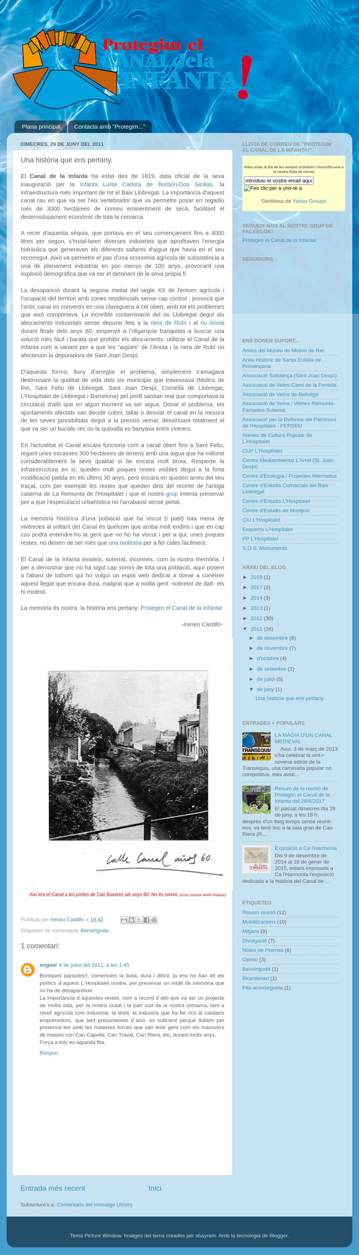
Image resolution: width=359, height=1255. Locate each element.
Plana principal (41, 126)
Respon (49, 1053)
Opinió (250, 959)
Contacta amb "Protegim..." (109, 126)
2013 (257, 608)
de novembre (273, 648)
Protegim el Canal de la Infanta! (181, 608)
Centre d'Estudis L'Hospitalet (276, 501)
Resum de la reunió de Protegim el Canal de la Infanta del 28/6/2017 (302, 795)
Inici (155, 1188)
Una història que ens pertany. (290, 698)
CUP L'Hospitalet (262, 451)
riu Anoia (212, 323)
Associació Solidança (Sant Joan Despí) (289, 375)
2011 (257, 629)
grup (172, 494)
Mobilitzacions (259, 922)
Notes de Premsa (262, 950)
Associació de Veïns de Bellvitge (280, 394)
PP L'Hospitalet (260, 539)
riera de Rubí (169, 323)
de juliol (267, 679)
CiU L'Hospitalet (261, 520)
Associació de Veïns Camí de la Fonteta (289, 385)
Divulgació (254, 941)
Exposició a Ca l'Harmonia (306, 848)
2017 (257, 587)
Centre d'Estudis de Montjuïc (276, 510)
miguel (48, 965)
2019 (257, 577)
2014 (257, 598)
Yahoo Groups (309, 201)
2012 (257, 618)
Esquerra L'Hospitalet (267, 529)
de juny (266, 689)
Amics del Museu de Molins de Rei (283, 350)
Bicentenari (255, 978)
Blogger (278, 1236)
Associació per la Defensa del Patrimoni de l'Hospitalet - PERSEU (289, 423)
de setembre (272, 669)
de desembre (273, 638)
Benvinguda (94, 930)
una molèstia (125, 543)
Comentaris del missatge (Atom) (95, 1205)
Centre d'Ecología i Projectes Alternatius (289, 476)
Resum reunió (258, 912)
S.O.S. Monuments (264, 548)
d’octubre (268, 658)
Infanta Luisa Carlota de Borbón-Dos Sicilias (146, 184)
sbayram (206, 1236)
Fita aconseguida (262, 988)
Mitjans (250, 931)
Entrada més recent (52, 1188)
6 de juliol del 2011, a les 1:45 (94, 965)
